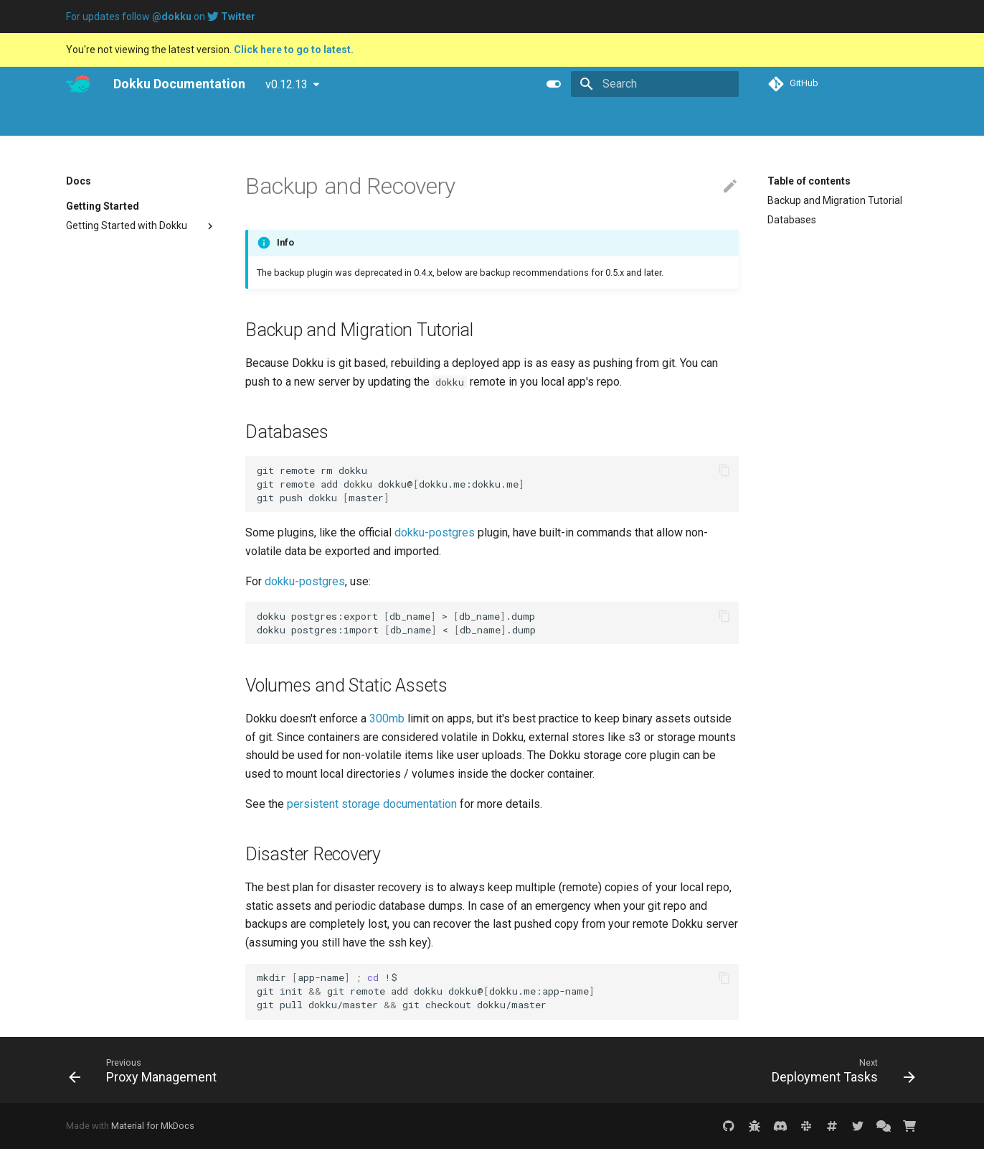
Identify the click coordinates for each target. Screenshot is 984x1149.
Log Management (106, 387)
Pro (115, 119)
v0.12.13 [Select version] (286, 84)
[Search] (655, 84)
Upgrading (141, 244)
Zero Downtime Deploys (120, 497)
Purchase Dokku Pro (283, 119)
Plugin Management (112, 966)
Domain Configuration (115, 683)
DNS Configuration (107, 767)
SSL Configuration (107, 721)
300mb (387, 718)
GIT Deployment (102, 599)
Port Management (107, 805)
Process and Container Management (117, 451)
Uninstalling (92, 264)
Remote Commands (112, 406)
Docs (77, 119)
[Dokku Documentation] (78, 84)
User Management (108, 477)
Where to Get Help (106, 303)
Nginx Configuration (110, 702)
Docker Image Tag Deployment (135, 580)
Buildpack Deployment (116, 541)
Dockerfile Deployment (117, 561)
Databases (791, 219)
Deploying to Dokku (109, 348)
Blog (151, 119)
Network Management (117, 786)
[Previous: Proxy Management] (146, 1070)
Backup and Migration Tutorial (834, 200)
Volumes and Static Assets (828, 239)
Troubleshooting (103, 283)
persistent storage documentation (372, 804)
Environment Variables (117, 664)
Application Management (123, 367)
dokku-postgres (434, 532)
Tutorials (199, 119)
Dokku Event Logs (106, 928)
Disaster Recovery (808, 258)
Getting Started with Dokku (141, 226)
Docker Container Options (123, 908)
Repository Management (122, 986)
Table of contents (809, 181)
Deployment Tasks (108, 889)
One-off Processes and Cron (130, 426)
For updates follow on (160, 16)
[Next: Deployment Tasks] (839, 1070)
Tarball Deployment (110, 619)
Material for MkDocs (152, 1125)
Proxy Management (111, 825)
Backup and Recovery (115, 869)
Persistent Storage (108, 947)
